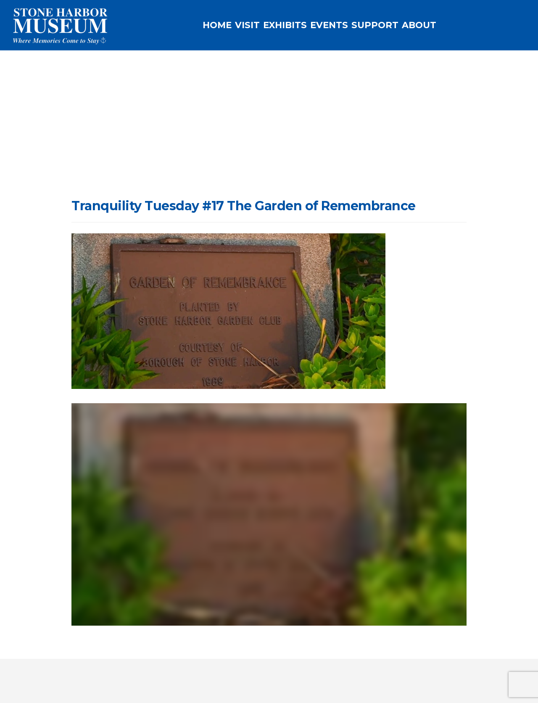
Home (157, 160)
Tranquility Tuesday (200, 160)
